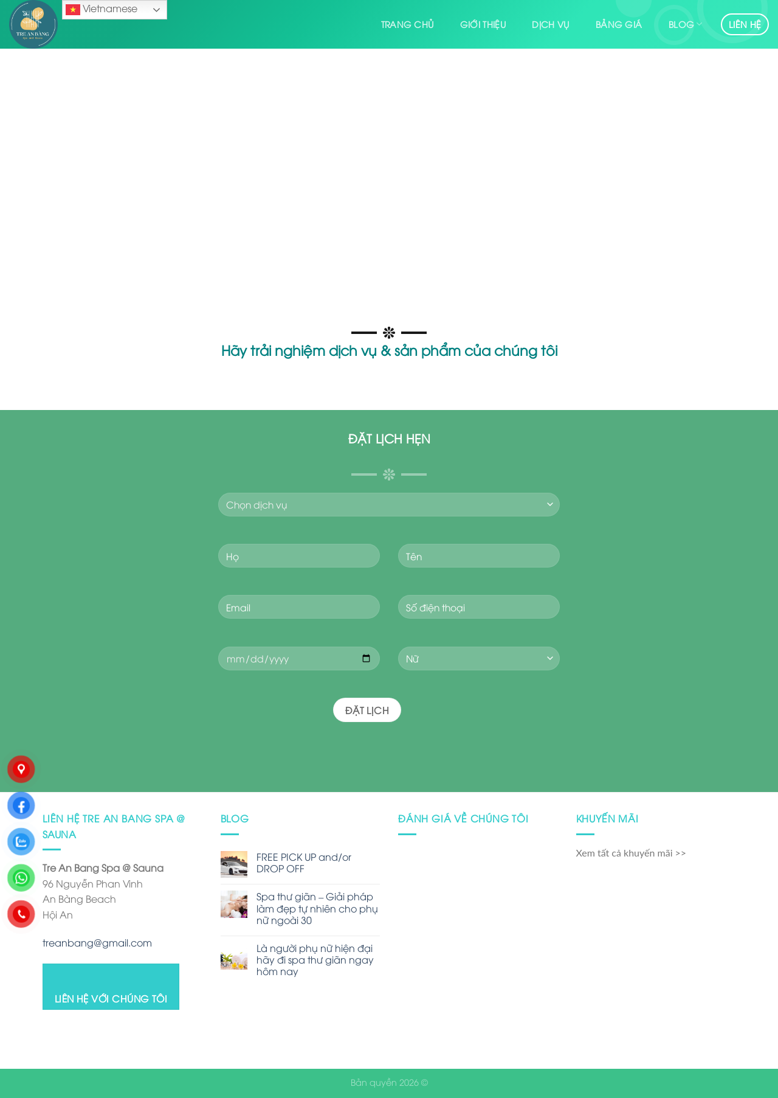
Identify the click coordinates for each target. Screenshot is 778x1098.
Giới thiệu (483, 24)
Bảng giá (619, 24)
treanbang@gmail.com (97, 942)
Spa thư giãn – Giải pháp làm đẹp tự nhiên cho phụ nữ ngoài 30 (317, 908)
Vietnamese (101, 9)
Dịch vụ (550, 24)
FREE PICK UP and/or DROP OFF (303, 862)
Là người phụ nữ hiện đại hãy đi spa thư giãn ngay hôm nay (315, 960)
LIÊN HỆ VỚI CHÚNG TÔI (111, 998)
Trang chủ (407, 24)
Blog (686, 24)
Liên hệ (745, 24)
